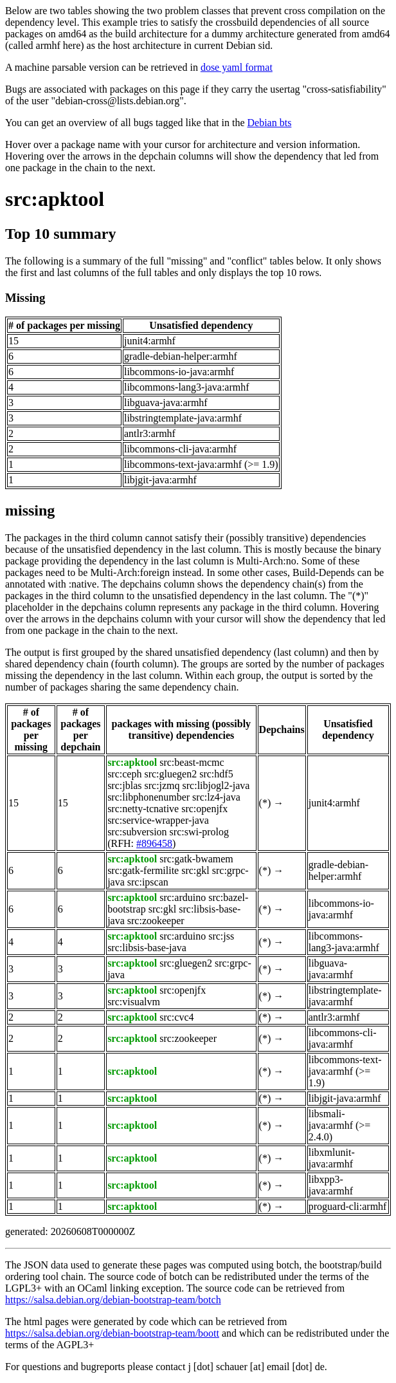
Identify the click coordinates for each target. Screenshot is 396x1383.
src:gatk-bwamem (196, 858)
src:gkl (195, 870)
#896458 (154, 843)
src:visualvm (133, 1001)
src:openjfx (204, 808)
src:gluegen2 (170, 773)
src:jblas (124, 785)
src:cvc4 (176, 1017)
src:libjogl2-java (216, 785)
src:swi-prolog (199, 831)
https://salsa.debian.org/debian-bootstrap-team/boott (112, 1333)
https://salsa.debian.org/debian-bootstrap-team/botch (113, 1299)
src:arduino (182, 897)
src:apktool (54, 198)
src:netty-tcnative (143, 808)
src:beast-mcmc (191, 762)
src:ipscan (147, 882)
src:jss (221, 936)
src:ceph (124, 773)
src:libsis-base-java (146, 947)
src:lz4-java (216, 797)
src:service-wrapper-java (158, 820)
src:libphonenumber (148, 797)
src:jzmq (161, 785)
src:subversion (136, 831)
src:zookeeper (155, 920)
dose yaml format (237, 67)
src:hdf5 (216, 773)
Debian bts (270, 122)
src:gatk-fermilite (143, 870)
